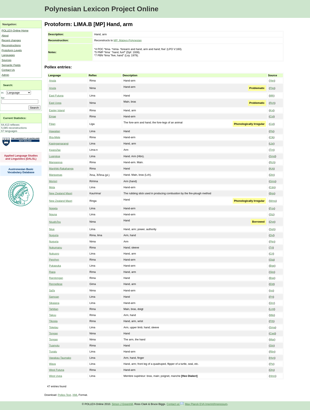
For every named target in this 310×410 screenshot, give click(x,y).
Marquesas (55, 174)
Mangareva (55, 162)
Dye (272, 221)
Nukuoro (54, 253)
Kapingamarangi (59, 143)
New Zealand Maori (60, 193)
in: (3, 92)
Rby (272, 351)
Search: (8, 85)
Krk (272, 168)
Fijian (52, 123)
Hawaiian (54, 131)
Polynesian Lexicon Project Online (101, 9)
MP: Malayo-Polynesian (128, 40)
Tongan (53, 333)
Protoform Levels (11, 50)
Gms (272, 181)
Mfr (271, 95)
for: (3, 97)
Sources (6, 60)
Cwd (272, 333)
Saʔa (52, 290)
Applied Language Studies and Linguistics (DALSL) (21, 157)
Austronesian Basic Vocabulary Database (21, 171)
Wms (273, 200)
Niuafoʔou (55, 221)
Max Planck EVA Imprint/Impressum (206, 404)
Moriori (53, 181)
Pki (271, 131)
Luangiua (54, 156)
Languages (8, 55)
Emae (52, 116)
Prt (271, 296)
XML (75, 394)
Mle (272, 315)
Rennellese (55, 284)
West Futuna (56, 369)
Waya (52, 363)
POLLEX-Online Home (14, 30)
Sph (272, 229)
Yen (272, 80)
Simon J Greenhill (122, 404)
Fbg (272, 88)
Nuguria (53, 235)
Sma (272, 327)
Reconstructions (11, 45)
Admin (5, 74)
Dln (272, 174)
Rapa (52, 271)
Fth (272, 321)
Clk (271, 137)
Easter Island (57, 110)
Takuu (52, 315)
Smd (272, 156)
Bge (272, 265)
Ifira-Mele (54, 137)
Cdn (272, 187)
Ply (271, 363)
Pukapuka (55, 265)
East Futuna (56, 95)
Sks (272, 271)
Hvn (272, 357)
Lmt (272, 309)
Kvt (272, 110)
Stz (272, 214)
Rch (272, 102)
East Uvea (55, 102)
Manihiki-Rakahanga (61, 168)
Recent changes (11, 40)
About (4, 35)
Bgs (272, 193)
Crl (271, 253)
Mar (272, 339)
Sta (272, 259)
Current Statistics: (14, 118)
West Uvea (55, 375)
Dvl (271, 235)
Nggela (53, 208)
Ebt (272, 284)
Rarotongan (56, 278)
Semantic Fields (10, 65)
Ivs (271, 290)
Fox (272, 208)
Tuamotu (54, 345)
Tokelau (53, 327)
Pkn (272, 241)
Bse (272, 278)
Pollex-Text (64, 394)
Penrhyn (54, 259)
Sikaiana (54, 303)
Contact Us (8, 69)
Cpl (272, 116)
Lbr (272, 143)
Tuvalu (53, 351)
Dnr (272, 303)
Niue (52, 229)
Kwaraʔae (55, 150)
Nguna (53, 214)
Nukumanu (55, 247)
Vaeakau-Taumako (60, 357)
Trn (272, 149)
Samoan (54, 296)
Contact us (175, 404)
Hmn (272, 375)
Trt (271, 247)
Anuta (52, 80)
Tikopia (53, 321)
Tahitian (53, 309)
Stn (272, 345)
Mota (52, 187)
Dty (272, 369)
